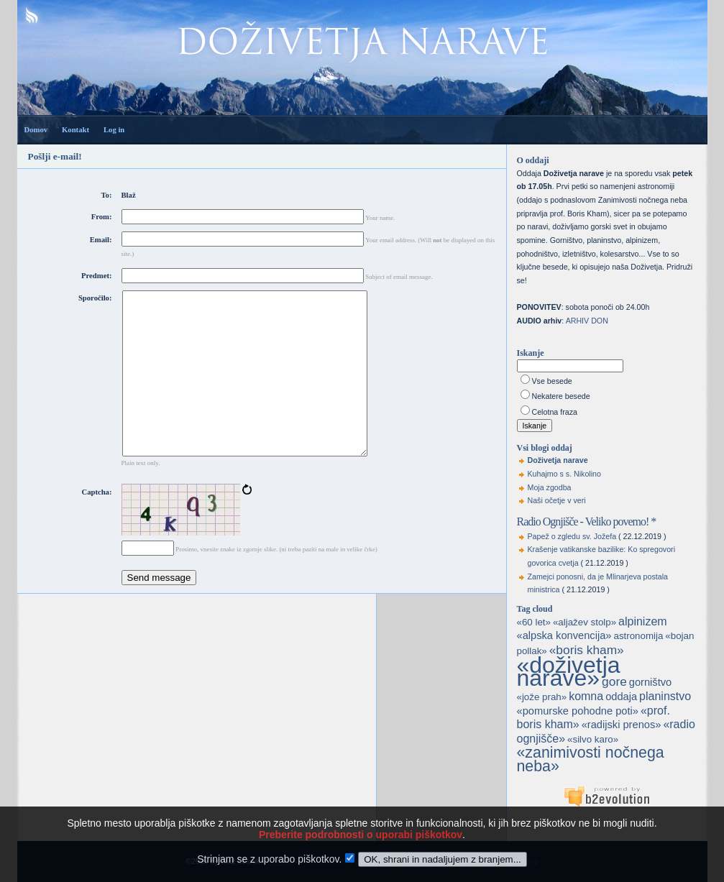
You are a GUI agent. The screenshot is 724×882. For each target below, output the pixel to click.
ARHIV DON (587, 320)
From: (101, 217)
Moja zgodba (550, 487)
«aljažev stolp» (584, 622)
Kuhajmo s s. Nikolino (564, 473)
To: (106, 195)
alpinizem (642, 621)
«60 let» (534, 622)
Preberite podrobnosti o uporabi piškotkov (360, 852)
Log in (114, 130)
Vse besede (552, 381)
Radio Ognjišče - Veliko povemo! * (586, 521)
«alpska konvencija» (564, 635)
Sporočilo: (95, 298)
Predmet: (96, 276)
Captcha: (96, 524)
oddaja (621, 696)
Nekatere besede (561, 396)
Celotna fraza (554, 412)
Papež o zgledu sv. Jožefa (572, 536)
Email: (101, 240)
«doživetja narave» (568, 672)
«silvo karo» (592, 739)
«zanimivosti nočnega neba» (590, 759)
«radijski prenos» (621, 724)
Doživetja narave (558, 460)
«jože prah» (542, 697)
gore (614, 681)
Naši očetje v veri (557, 500)
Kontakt (75, 130)
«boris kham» (586, 650)
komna (586, 696)
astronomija (638, 635)
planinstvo (665, 696)
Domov (36, 130)
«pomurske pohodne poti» (577, 711)
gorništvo (650, 682)
